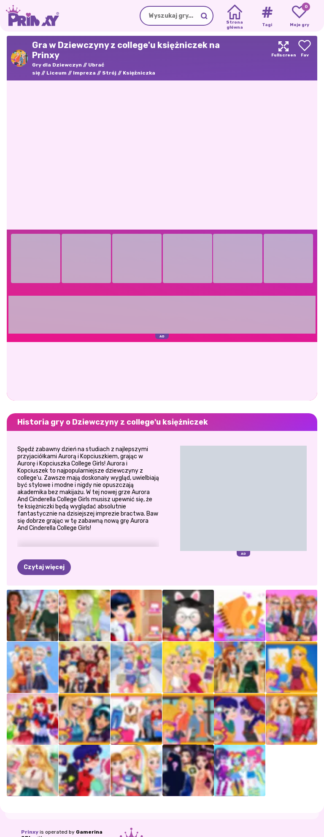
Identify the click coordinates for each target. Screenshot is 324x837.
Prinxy (29, 832)
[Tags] (267, 16)
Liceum (56, 73)
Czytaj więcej (44, 567)
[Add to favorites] (304, 58)
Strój (109, 73)
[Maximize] (283, 58)
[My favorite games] (299, 16)
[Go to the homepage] (29, 16)
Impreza (84, 73)
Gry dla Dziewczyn (57, 65)
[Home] (235, 16)
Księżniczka (139, 73)
